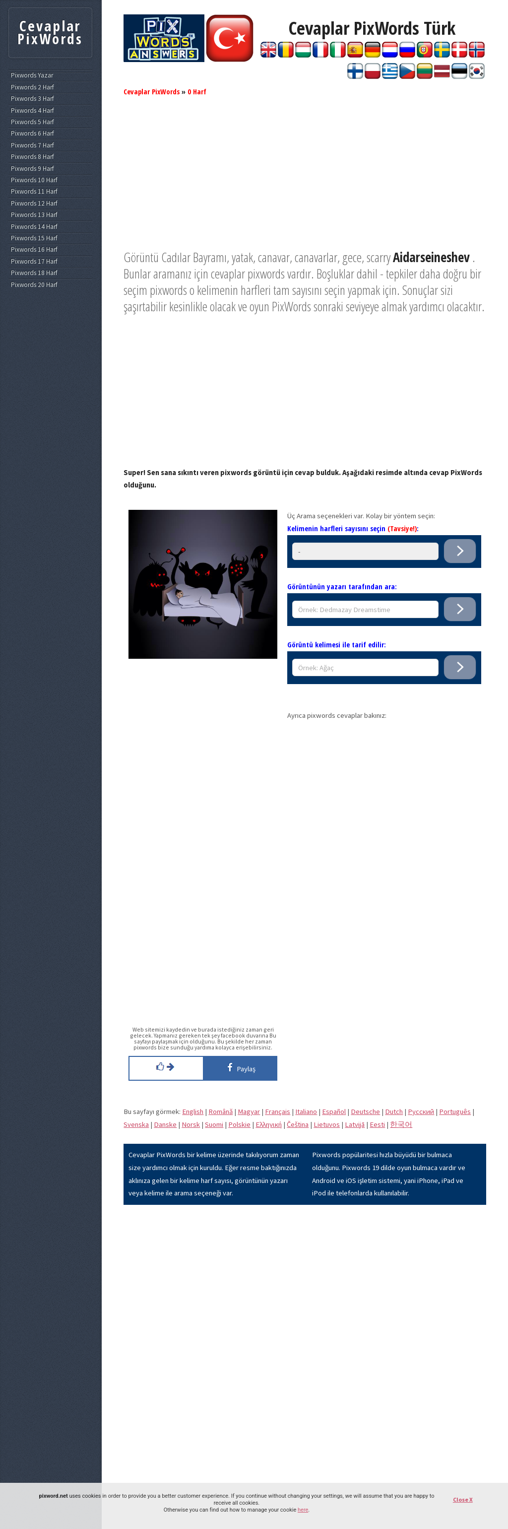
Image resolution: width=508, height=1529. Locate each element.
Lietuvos (327, 1124)
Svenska (136, 1124)
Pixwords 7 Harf (32, 145)
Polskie (239, 1124)
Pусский (421, 1111)
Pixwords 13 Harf (34, 215)
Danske (165, 1124)
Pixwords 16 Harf (34, 250)
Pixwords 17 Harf (34, 262)
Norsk (191, 1124)
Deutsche (365, 1111)
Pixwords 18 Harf (34, 273)
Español (334, 1111)
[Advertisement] (305, 179)
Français (277, 1111)
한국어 (401, 1124)
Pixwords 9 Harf (32, 169)
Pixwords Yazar (32, 75)
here (303, 1510)
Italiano (306, 1111)
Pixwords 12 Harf (34, 204)
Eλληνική (268, 1124)
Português (455, 1111)
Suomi (214, 1124)
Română (220, 1111)
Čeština (298, 1124)
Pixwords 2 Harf (32, 87)
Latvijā (355, 1124)
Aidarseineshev (431, 257)
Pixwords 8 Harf (32, 157)
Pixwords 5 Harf (32, 122)
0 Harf (197, 91)
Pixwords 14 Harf (34, 227)
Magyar (249, 1111)
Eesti (377, 1124)
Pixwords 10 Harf (34, 180)
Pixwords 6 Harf (32, 134)
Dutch (394, 1111)
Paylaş (239, 1067)
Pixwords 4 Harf (32, 111)
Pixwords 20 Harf (34, 285)
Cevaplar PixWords (152, 91)
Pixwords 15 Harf (34, 238)
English (192, 1111)
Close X (463, 1499)
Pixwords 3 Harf (32, 99)
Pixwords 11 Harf (34, 192)
